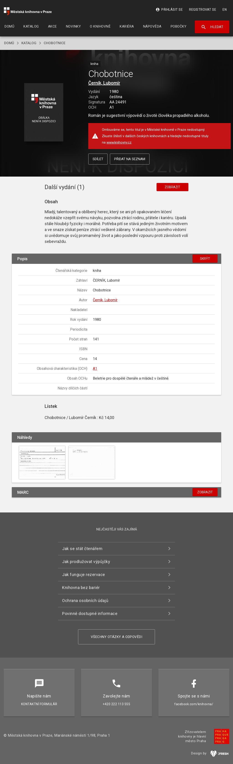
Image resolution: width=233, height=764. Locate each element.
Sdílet (98, 159)
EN (225, 9)
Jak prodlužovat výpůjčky (86, 561)
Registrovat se (202, 9)
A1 (95, 368)
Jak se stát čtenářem (82, 548)
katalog (28, 43)
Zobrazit (172, 187)
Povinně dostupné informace (89, 613)
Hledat (212, 27)
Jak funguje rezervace (83, 574)
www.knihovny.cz (119, 142)
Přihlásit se (169, 10)
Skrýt (205, 258)
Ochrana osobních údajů (85, 600)
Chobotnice (54, 43)
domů (9, 43)
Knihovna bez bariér (81, 587)
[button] (43, 112)
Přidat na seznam (129, 159)
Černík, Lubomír (104, 83)
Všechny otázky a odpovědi (116, 637)
